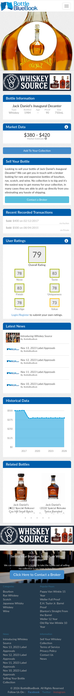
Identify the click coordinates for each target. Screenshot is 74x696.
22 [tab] (31, 518)
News (43, 658)
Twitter (46, 692)
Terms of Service (50, 647)
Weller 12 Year (49, 619)
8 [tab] (52, 508)
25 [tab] (49, 518)
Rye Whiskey (10, 595)
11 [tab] (11, 513)
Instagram (59, 692)
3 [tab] (22, 508)
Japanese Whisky (13, 603)
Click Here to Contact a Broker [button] (37, 574)
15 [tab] (34, 513)
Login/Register (20, 314)
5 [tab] (34, 508)
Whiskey (8, 607)
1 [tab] (11, 508)
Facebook (34, 692)
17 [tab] (46, 513)
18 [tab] (52, 513)
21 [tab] (25, 518)
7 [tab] (46, 508)
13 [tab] (22, 513)
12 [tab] (16, 513)
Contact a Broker (37, 199)
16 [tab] (40, 513)
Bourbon (8, 591)
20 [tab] (64, 513)
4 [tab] (28, 508)
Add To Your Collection (37, 150)
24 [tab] (43, 518)
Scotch (7, 599)
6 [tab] (40, 508)
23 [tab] (37, 518)
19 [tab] (58, 513)
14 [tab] (28, 513)
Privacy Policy (48, 650)
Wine (6, 611)
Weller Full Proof (50, 599)
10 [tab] (64, 508)
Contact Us (46, 654)
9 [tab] (58, 508)
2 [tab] (16, 508)
